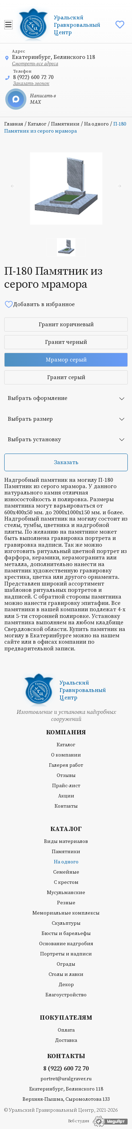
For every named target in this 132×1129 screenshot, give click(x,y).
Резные (66, 902)
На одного (96, 124)
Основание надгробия (66, 943)
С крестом (66, 882)
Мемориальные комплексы (66, 913)
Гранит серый (66, 377)
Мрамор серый (66, 359)
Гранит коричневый (66, 324)
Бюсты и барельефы (66, 933)
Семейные (66, 872)
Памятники (65, 124)
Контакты (66, 806)
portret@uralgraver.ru (66, 1078)
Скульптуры (66, 923)
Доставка (66, 1040)
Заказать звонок (31, 83)
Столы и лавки (66, 974)
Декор (66, 984)
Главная (13, 124)
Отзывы (66, 775)
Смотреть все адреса (35, 64)
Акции (66, 796)
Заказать (66, 462)
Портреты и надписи (66, 954)
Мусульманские (66, 892)
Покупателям (66, 1018)
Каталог (37, 124)
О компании (66, 755)
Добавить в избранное (39, 304)
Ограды (66, 964)
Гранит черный (66, 342)
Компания (66, 732)
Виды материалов (66, 841)
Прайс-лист (66, 785)
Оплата (66, 1030)
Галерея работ (66, 765)
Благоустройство (66, 995)
